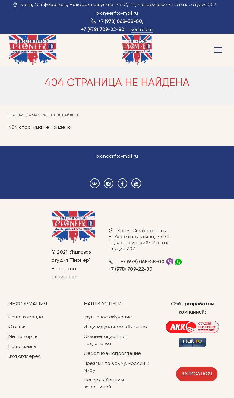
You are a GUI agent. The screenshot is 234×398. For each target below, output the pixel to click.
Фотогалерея (24, 356)
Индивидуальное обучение (115, 326)
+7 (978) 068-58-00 (120, 21)
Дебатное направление (112, 353)
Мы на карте (23, 336)
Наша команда (25, 317)
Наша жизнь (22, 346)
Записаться (197, 374)
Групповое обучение (108, 317)
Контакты (142, 29)
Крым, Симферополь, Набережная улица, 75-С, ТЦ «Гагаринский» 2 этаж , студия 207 (118, 4)
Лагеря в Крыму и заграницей (104, 383)
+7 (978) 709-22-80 (103, 29)
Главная (16, 115)
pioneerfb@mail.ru (117, 13)
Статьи (17, 326)
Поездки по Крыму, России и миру (116, 366)
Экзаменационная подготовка (105, 339)
